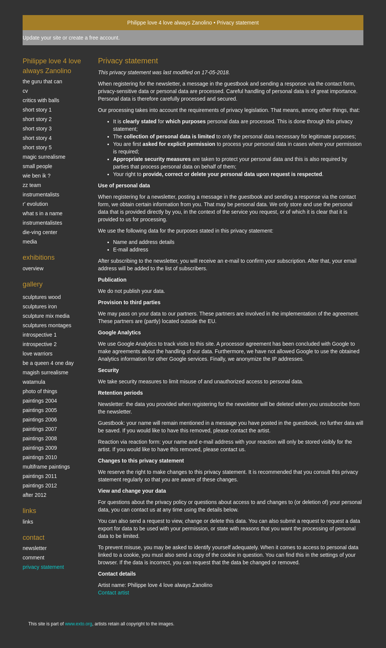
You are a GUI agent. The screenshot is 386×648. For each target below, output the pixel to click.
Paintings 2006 (40, 420)
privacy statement (43, 567)
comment (33, 558)
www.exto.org (78, 624)
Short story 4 (37, 138)
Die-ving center (40, 232)
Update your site (42, 38)
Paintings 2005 (40, 410)
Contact (33, 537)
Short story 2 (37, 119)
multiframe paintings (46, 467)
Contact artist (113, 593)
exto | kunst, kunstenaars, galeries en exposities (44, 22)
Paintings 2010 (40, 457)
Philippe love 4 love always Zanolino (169, 23)
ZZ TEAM (32, 185)
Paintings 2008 (40, 438)
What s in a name (43, 213)
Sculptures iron (40, 306)
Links (29, 511)
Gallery (33, 284)
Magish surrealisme (45, 372)
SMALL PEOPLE (37, 166)
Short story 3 (37, 129)
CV (25, 91)
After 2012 (34, 495)
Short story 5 (37, 147)
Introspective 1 (40, 335)
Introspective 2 (40, 344)
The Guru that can (42, 81)
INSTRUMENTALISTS (41, 194)
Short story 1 (37, 110)
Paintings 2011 (40, 476)
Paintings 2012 (40, 486)
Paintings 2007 (40, 429)
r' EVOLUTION (35, 204)
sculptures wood (42, 297)
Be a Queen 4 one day (48, 363)
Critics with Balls (41, 100)
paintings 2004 (40, 401)
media (30, 242)
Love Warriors (37, 354)
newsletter (35, 548)
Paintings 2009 (40, 448)
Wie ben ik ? (37, 176)
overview (33, 268)
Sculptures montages (47, 325)
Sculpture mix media (46, 316)
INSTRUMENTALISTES (42, 223)
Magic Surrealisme (44, 157)
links (28, 522)
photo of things (40, 391)
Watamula (34, 382)
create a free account (93, 38)
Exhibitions (39, 257)
